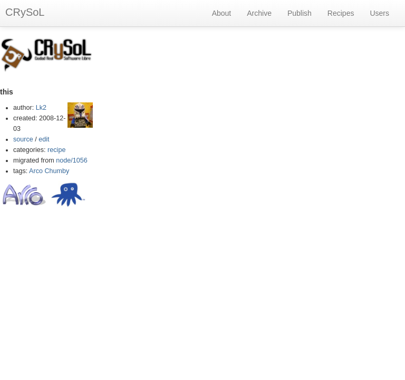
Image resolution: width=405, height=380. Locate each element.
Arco (36, 171)
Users (379, 13)
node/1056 (72, 160)
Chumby (57, 171)
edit (43, 139)
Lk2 (41, 107)
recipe (56, 150)
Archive (259, 13)
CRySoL (24, 12)
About (222, 13)
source (23, 139)
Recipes (340, 13)
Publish (299, 13)
